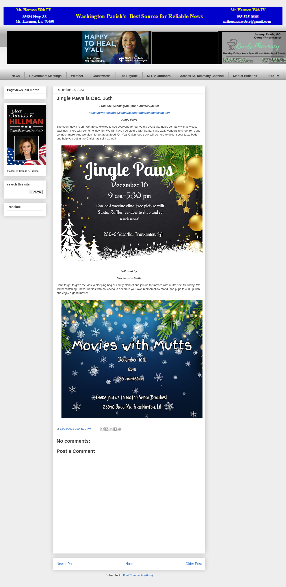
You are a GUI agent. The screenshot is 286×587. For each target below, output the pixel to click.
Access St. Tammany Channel (202, 76)
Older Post (194, 564)
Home (130, 564)
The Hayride (129, 76)
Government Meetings (45, 76)
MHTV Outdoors (159, 76)
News (16, 76)
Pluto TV (273, 76)
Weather (77, 76)
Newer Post (65, 564)
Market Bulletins (245, 76)
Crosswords (102, 76)
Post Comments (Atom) (138, 575)
